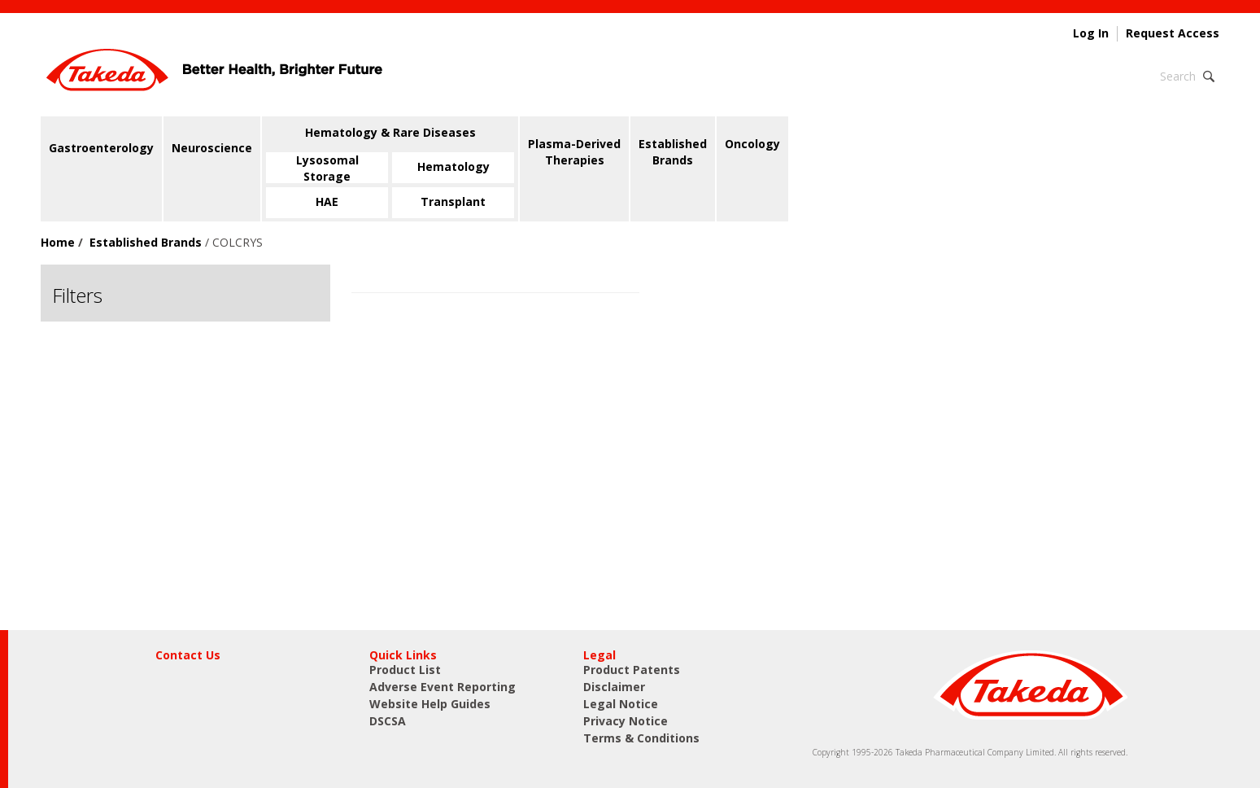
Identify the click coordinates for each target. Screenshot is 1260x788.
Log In (1091, 33)
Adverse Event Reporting (442, 686)
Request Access (1172, 33)
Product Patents (631, 669)
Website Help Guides (429, 703)
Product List (405, 669)
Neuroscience (212, 147)
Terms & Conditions (641, 738)
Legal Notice (620, 703)
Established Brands (145, 242)
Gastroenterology (101, 147)
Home (58, 242)
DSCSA (387, 721)
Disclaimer (614, 686)
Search (1178, 76)
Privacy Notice (625, 721)
